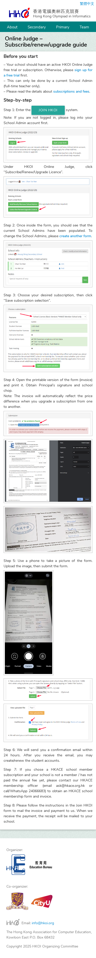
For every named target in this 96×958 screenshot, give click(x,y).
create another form (75, 236)
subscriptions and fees (71, 91)
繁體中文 (87, 3)
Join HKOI (48, 110)
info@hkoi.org (43, 923)
